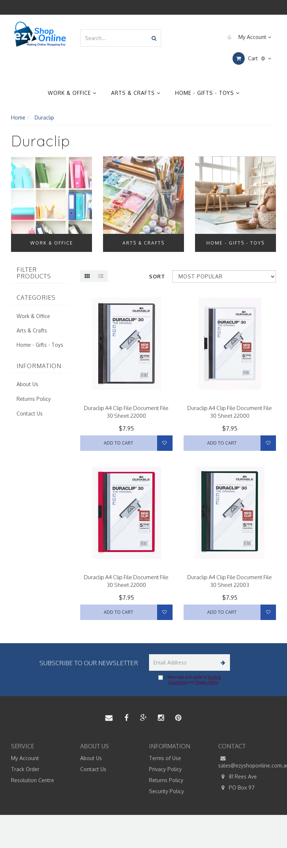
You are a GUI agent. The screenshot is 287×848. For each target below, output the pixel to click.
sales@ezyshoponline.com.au (247, 762)
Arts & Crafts (135, 93)
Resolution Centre (32, 780)
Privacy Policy (206, 682)
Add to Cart (118, 443)
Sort (157, 276)
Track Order (25, 769)
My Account (247, 37)
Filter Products (34, 273)
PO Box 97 (236, 787)
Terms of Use (165, 758)
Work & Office (72, 93)
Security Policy (166, 791)
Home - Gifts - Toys (207, 93)
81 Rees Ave (237, 776)
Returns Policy (34, 399)
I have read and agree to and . (189, 679)
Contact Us (30, 413)
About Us (27, 384)
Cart (252, 58)
